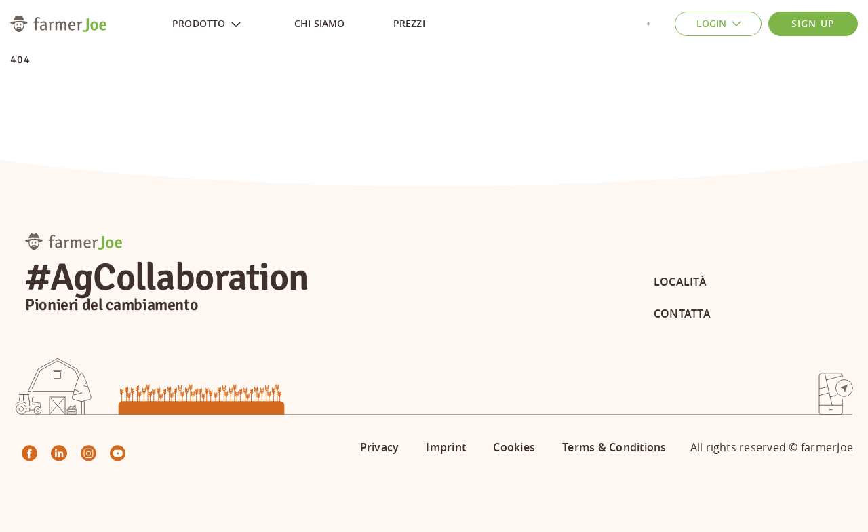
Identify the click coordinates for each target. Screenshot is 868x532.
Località (680, 281)
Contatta (682, 313)
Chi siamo (319, 23)
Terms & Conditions (614, 447)
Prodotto (211, 24)
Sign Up (813, 23)
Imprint (446, 447)
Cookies (514, 447)
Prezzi (409, 23)
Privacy (379, 447)
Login (724, 24)
